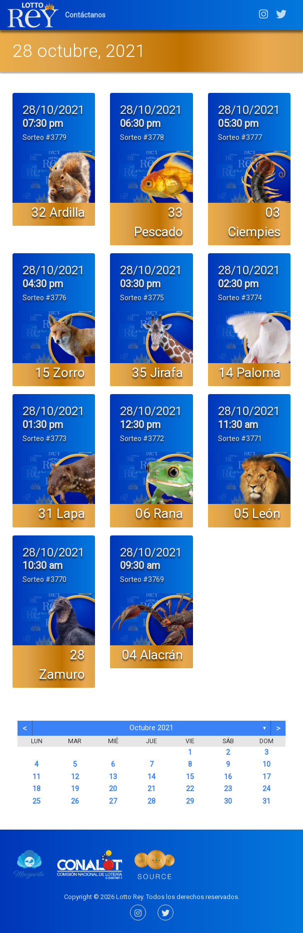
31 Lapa (61, 513)
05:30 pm (238, 123)
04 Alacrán (152, 654)
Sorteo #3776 (44, 298)
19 (75, 789)
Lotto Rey (129, 897)
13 (113, 777)
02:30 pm (238, 284)
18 (36, 789)
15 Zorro (60, 372)
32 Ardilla (58, 212)
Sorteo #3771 (240, 439)
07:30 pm (42, 123)
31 (266, 801)
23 (228, 789)
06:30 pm (140, 123)
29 (190, 801)
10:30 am (42, 565)
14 (152, 777)
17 (266, 777)
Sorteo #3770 (44, 579)
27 (113, 801)
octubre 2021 (152, 728)
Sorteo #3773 (44, 439)
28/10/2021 (53, 110)
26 (75, 801)
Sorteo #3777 (240, 137)
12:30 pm (140, 425)
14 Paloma (249, 372)
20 (113, 789)
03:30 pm (140, 284)
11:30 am (238, 425)
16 (228, 777)
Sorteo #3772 (142, 439)
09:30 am (140, 565)
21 (152, 789)
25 (36, 801)
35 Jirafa (157, 372)
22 (190, 789)
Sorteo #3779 (44, 137)
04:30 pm (42, 284)
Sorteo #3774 (240, 298)
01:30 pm (42, 425)
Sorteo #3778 (142, 137)
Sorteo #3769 (142, 579)
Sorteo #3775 (142, 298)
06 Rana (159, 513)
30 (228, 801)
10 (266, 764)
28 (152, 801)
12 (75, 777)
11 (36, 777)
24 (266, 789)
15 (190, 777)
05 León (257, 513)
